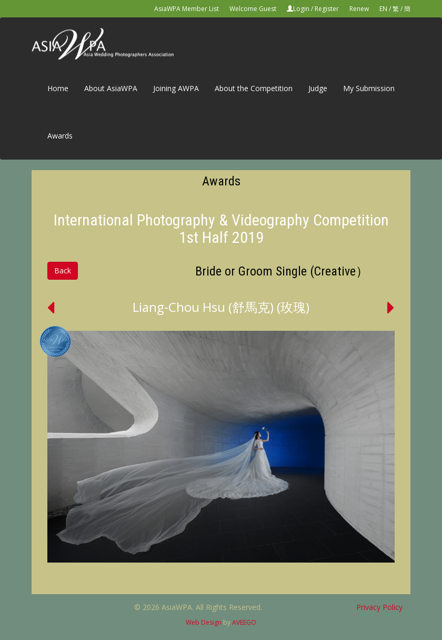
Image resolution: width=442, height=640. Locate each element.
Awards (60, 136)
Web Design (204, 622)
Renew (359, 8)
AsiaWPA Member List (186, 8)
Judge (317, 88)
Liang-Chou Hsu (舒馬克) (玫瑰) (221, 307)
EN (383, 8)
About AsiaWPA (110, 88)
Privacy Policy (379, 607)
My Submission (369, 88)
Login (301, 8)
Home (57, 88)
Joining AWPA (176, 88)
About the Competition (254, 88)
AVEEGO (244, 622)
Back (62, 270)
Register (327, 8)
